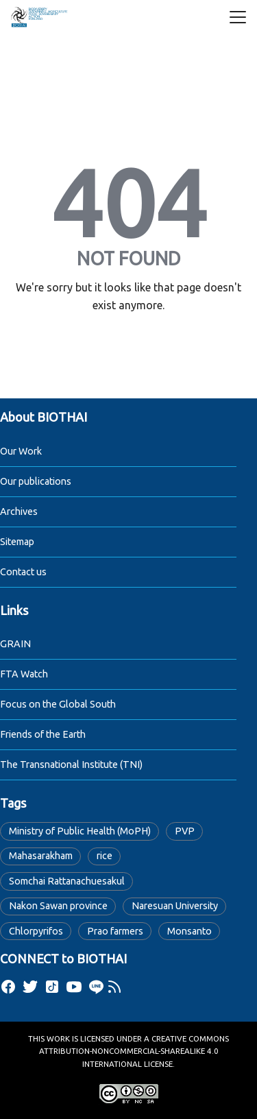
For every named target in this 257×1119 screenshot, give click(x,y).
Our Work (21, 451)
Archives (19, 511)
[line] (96, 986)
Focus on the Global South (58, 704)
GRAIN (15, 643)
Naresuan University (175, 905)
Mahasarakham (41, 855)
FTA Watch (24, 674)
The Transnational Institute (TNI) (71, 764)
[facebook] (8, 986)
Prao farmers (115, 931)
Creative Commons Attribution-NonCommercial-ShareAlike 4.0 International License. (134, 1051)
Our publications (35, 481)
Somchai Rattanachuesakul (67, 881)
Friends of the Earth (43, 734)
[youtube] (74, 986)
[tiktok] (52, 986)
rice (104, 855)
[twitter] (30, 986)
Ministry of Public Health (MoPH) (80, 831)
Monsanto (189, 931)
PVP (185, 831)
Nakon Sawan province (58, 905)
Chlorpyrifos (36, 931)
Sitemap (17, 541)
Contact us (23, 571)
